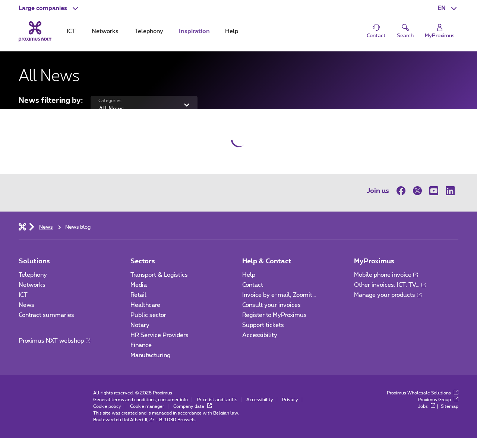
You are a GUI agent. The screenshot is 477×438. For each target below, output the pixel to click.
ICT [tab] (71, 31)
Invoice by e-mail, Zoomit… (279, 295)
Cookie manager (147, 406)
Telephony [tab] (149, 31)
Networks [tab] (105, 31)
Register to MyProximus (274, 315)
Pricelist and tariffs (217, 399)
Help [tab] (231, 31)
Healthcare (145, 305)
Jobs (426, 406)
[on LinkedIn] (450, 190)
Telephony (33, 275)
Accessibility (259, 335)
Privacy (290, 399)
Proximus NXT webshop (54, 341)
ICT (23, 295)
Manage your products (387, 295)
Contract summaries (46, 315)
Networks (32, 285)
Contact (252, 285)
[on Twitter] (417, 190)
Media (138, 285)
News (26, 305)
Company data (192, 406)
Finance (141, 345)
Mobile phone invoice (386, 275)
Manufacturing (150, 355)
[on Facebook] (403, 190)
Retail (138, 295)
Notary (139, 325)
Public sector (148, 315)
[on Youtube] (434, 190)
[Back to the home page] (35, 31)
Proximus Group (438, 399)
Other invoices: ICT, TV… (390, 285)
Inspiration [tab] (194, 31)
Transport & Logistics (159, 275)
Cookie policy (107, 406)
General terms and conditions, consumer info (140, 399)
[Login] (439, 31)
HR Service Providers (159, 335)
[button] (49, 8)
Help (248, 275)
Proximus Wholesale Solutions (422, 393)
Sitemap (449, 406)
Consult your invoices (271, 305)
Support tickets (263, 325)
